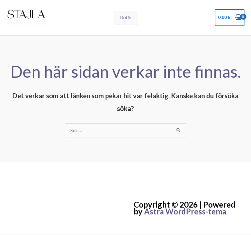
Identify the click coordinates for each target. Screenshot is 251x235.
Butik (125, 17)
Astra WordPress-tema (185, 211)
